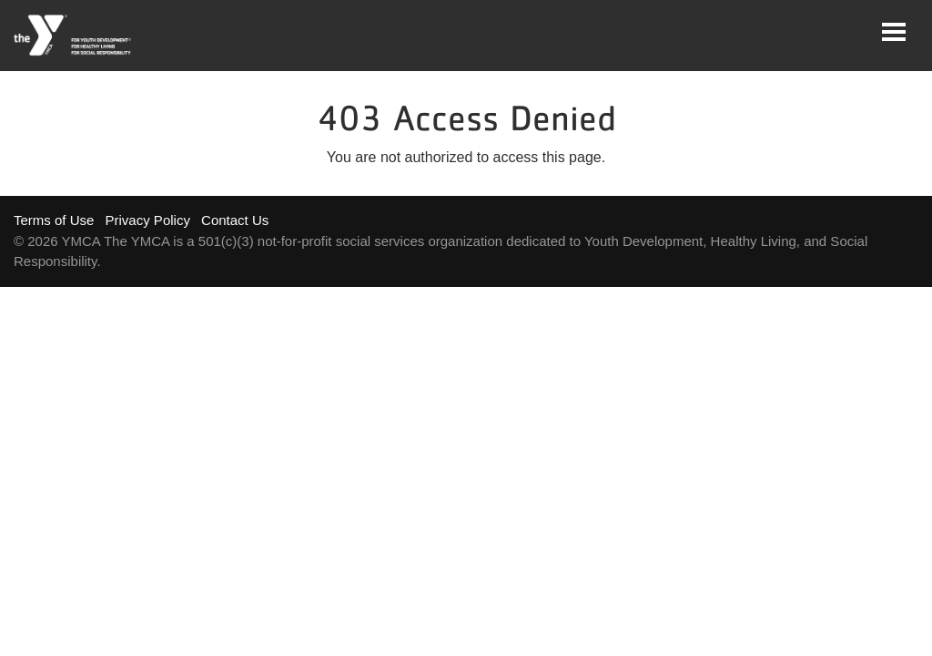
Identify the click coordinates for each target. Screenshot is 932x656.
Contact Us (234, 220)
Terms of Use (54, 220)
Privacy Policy (148, 220)
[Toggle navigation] (893, 32)
